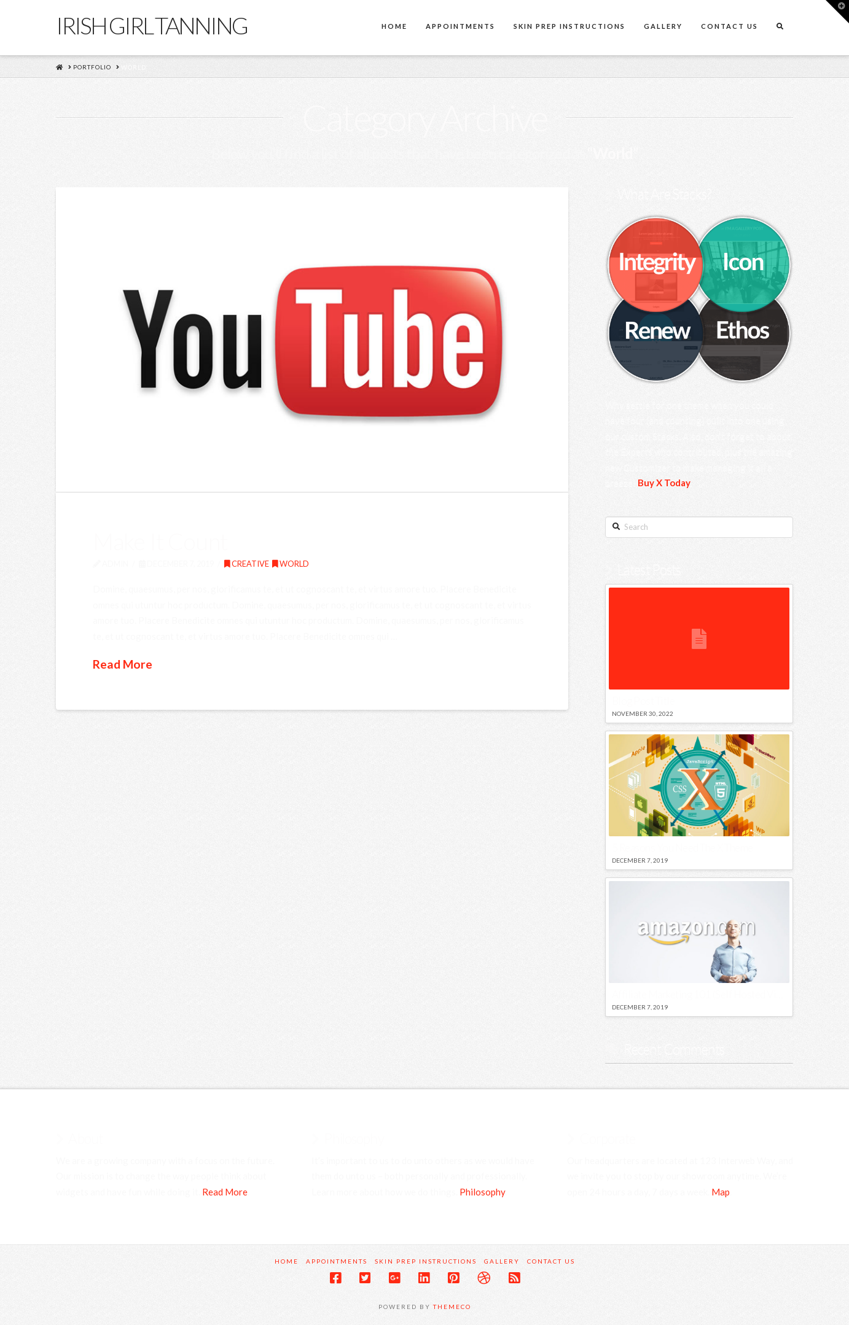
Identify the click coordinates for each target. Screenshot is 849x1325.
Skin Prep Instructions (426, 1261)
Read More (122, 664)
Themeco (452, 1306)
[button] (837, 11)
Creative (246, 564)
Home (287, 1261)
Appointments (336, 1261)
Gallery (502, 1261)
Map (720, 1191)
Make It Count (160, 541)
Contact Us (551, 1261)
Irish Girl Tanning (151, 25)
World (290, 564)
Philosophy (482, 1191)
